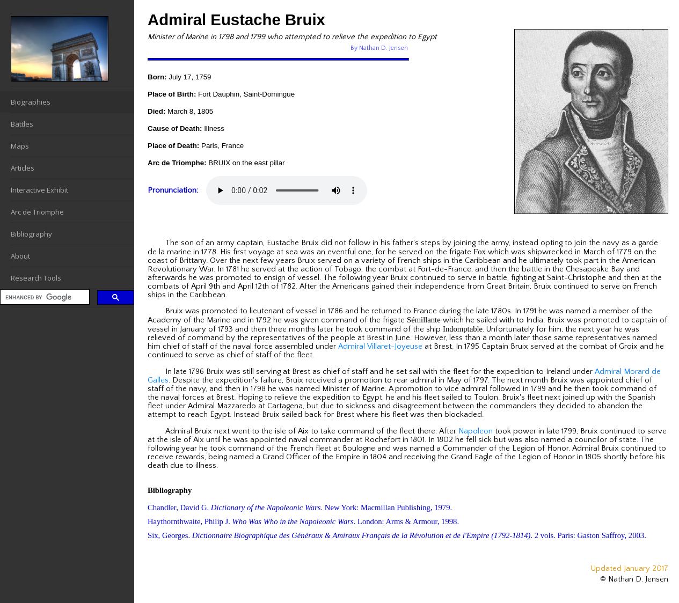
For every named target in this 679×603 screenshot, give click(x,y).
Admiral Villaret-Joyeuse (380, 346)
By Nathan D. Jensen (379, 48)
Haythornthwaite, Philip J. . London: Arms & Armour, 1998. (303, 521)
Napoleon (475, 431)
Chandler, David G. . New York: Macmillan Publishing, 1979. (300, 507)
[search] (43, 297)
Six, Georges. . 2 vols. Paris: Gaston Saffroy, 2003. (397, 535)
